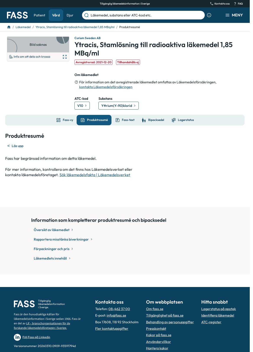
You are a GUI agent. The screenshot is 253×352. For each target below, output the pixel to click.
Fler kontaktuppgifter (111, 328)
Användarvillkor (158, 341)
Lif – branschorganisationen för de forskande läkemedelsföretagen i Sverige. (42, 325)
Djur (70, 15)
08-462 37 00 (119, 309)
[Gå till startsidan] (17, 15)
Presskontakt (156, 328)
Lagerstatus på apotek (218, 309)
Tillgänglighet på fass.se (165, 315)
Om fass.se (154, 309)
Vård (56, 15)
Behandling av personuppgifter (170, 322)
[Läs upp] (15, 146)
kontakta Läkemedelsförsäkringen (105, 87)
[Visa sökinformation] (209, 15)
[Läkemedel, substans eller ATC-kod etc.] (147, 15)
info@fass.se (116, 315)
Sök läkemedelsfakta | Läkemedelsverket (95, 174)
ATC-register (211, 322)
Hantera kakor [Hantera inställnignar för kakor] (157, 348)
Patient (39, 15)
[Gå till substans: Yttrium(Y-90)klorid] (118, 105)
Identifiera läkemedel (217, 315)
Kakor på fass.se (158, 335)
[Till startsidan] (9, 27)
